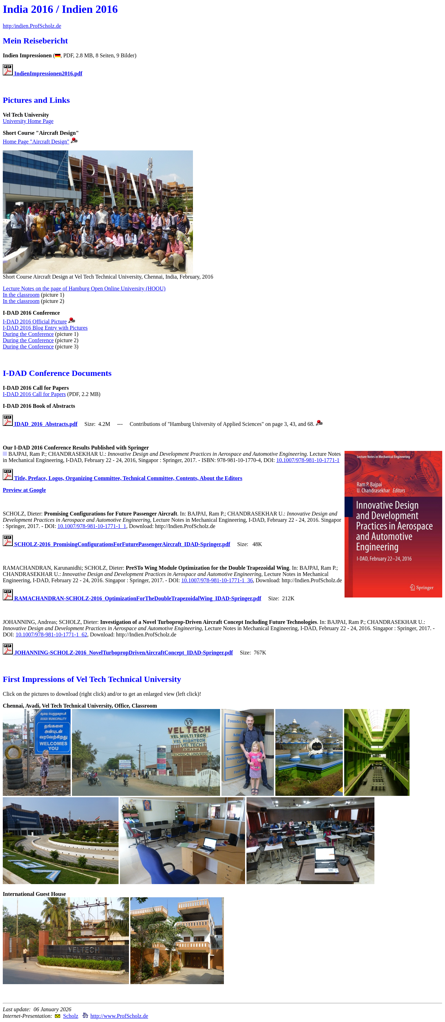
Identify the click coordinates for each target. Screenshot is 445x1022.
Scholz (70, 1016)
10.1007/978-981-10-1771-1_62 (51, 634)
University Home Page (28, 121)
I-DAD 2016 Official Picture (35, 321)
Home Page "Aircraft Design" (36, 142)
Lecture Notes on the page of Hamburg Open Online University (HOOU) (84, 288)
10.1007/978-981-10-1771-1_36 (217, 580)
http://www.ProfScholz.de (119, 1016)
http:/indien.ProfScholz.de (32, 26)
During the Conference (28, 334)
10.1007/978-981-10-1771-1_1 (91, 526)
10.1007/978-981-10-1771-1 (308, 460)
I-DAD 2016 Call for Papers (34, 394)
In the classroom (21, 295)
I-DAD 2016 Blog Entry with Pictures (45, 328)
